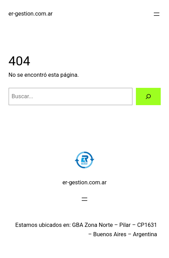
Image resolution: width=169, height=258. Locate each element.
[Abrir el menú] (156, 14)
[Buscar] (148, 96)
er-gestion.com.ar (31, 13)
